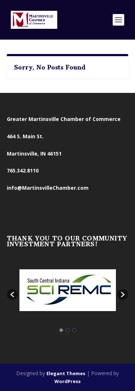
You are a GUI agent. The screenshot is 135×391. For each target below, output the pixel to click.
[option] (67, 291)
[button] (12, 294)
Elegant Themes (65, 373)
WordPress (67, 381)
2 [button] (68, 330)
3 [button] (74, 330)
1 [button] (61, 330)
